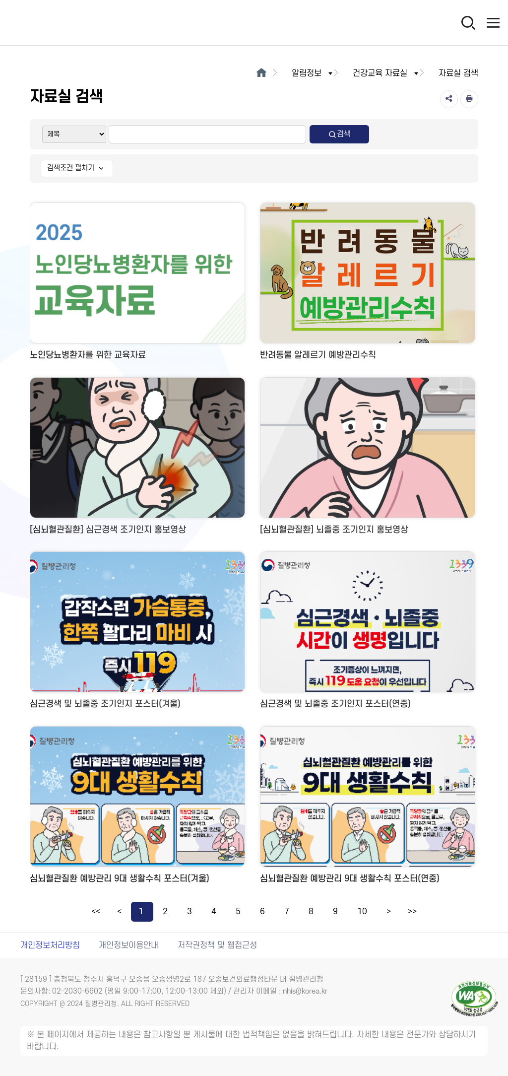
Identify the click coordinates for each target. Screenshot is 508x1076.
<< (95, 911)
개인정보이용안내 (128, 945)
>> (412, 911)
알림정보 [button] (313, 73)
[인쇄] (469, 99)
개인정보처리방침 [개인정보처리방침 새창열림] (50, 945)
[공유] (449, 99)
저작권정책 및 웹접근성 (217, 945)
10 (362, 911)
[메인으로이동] (261, 73)
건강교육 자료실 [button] (386, 73)
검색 (339, 134)
